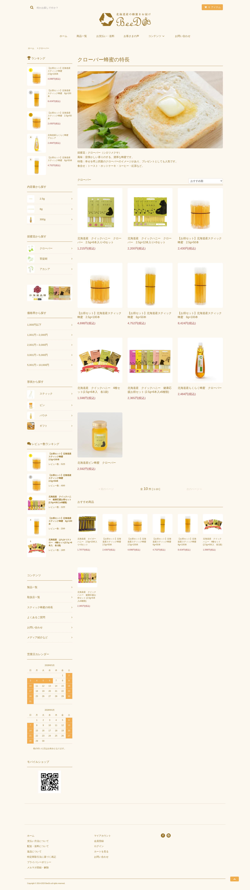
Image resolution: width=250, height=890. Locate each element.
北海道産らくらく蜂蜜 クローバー (200, 387)
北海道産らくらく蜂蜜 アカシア (59, 136)
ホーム (63, 36)
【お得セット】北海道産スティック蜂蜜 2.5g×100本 (59, 71)
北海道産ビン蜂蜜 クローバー (96, 462)
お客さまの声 (131, 36)
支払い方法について (38, 841)
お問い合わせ (182, 36)
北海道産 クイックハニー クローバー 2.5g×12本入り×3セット (150, 240)
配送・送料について (38, 846)
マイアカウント (102, 835)
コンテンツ (157, 36)
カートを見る (101, 851)
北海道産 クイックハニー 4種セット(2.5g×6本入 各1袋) (98, 389)
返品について (34, 851)
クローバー (44, 48)
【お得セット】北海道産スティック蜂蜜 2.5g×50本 (60, 116)
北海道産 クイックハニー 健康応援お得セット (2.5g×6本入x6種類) (150, 389)
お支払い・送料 (105, 36)
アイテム (212, 7)
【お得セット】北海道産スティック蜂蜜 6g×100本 (59, 93)
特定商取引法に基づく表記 (41, 856)
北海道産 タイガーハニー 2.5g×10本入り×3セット (87, 542)
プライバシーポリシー (39, 862)
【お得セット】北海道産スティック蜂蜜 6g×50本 (60, 159)
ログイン (99, 846)
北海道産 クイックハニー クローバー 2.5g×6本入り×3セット (99, 240)
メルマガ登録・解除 (38, 867)
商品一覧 (82, 36)
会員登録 (99, 841)
